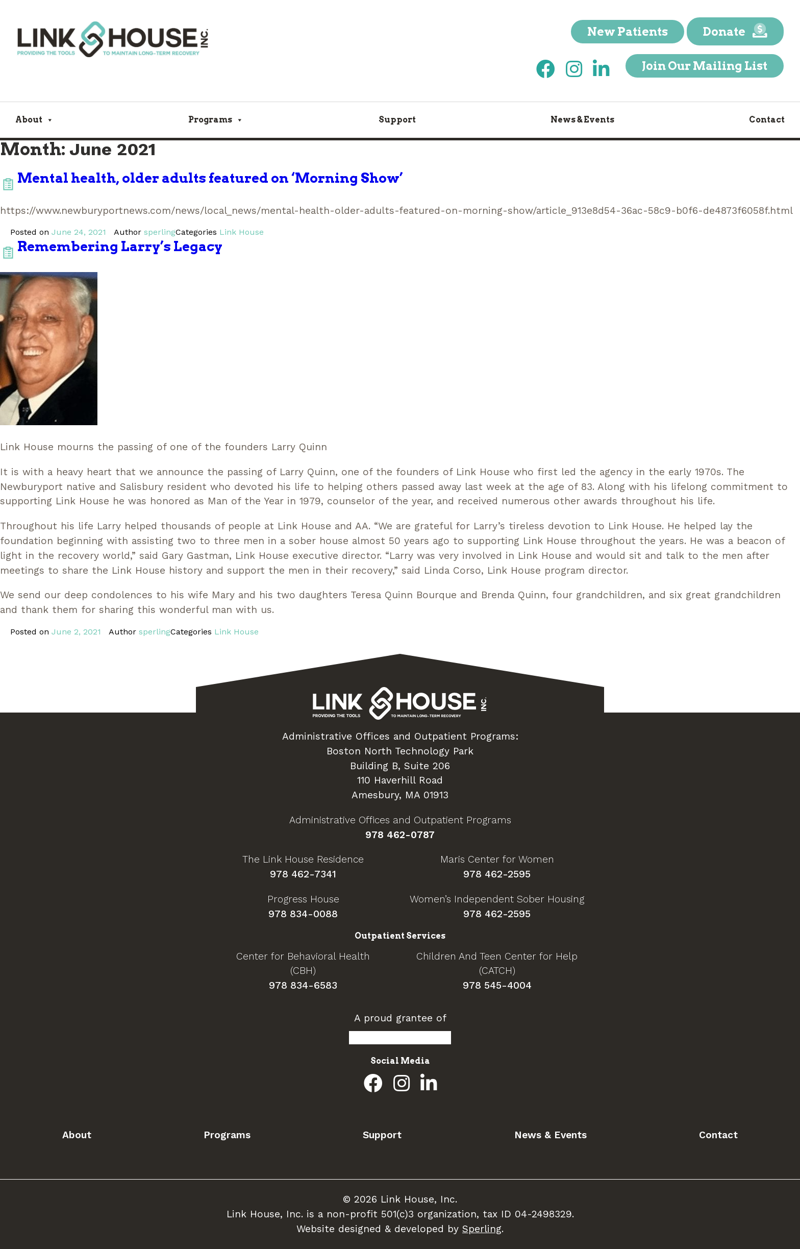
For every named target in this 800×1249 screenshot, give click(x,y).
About (34, 120)
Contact (767, 120)
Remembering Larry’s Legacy (119, 246)
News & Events (582, 120)
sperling (160, 232)
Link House (241, 232)
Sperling (482, 1229)
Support (397, 120)
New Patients (627, 32)
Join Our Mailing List (704, 66)
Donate (735, 31)
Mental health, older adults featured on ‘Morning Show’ (210, 178)
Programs (215, 120)
